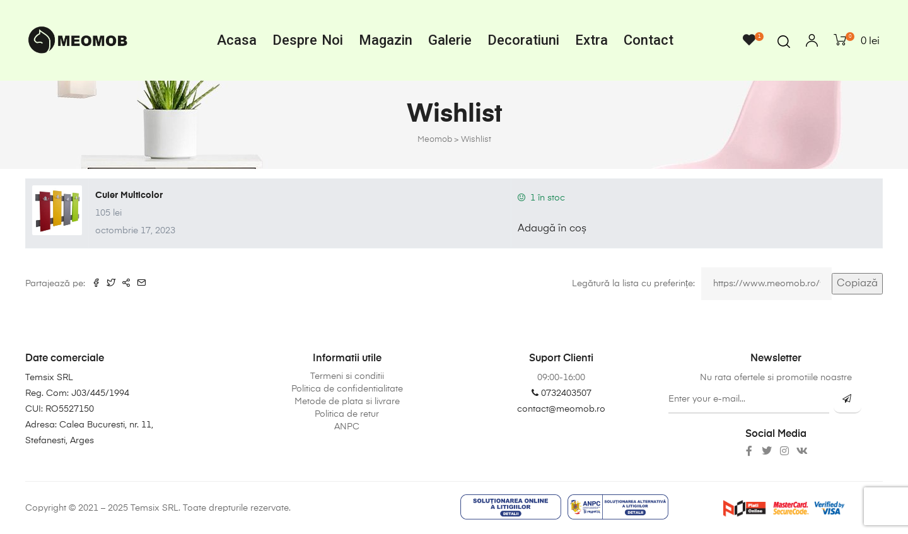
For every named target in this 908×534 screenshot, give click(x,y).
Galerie (450, 40)
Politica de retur (347, 414)
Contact (648, 40)
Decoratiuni (523, 40)
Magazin (385, 40)
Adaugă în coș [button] (552, 229)
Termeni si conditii (347, 376)
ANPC (346, 426)
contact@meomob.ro (561, 409)
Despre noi (307, 40)
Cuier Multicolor (129, 195)
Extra (591, 40)
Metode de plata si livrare (347, 401)
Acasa (237, 40)
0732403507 (561, 393)
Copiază (857, 284)
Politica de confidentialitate (347, 389)
